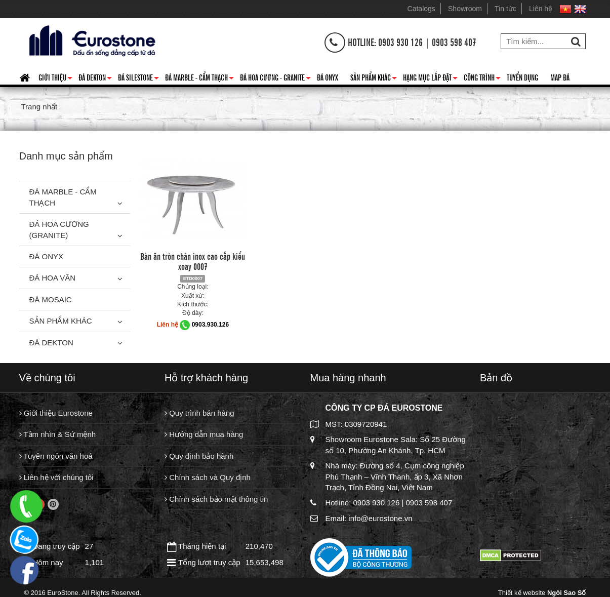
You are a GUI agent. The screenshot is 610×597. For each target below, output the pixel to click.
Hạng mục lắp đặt (430, 79)
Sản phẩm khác (373, 79)
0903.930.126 (210, 324)
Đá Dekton (95, 79)
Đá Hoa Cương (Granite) (59, 229)
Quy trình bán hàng (199, 413)
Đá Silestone (138, 79)
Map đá (560, 77)
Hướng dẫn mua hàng (204, 434)
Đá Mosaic (50, 299)
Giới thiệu (55, 79)
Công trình (482, 79)
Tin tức (505, 9)
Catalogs (421, 9)
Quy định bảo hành (199, 456)
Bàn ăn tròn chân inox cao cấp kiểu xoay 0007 (192, 261)
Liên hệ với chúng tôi (56, 477)
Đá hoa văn (52, 277)
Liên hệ (540, 9)
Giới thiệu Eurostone (56, 413)
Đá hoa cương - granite (275, 79)
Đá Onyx (327, 77)
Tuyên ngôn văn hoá (56, 456)
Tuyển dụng (522, 77)
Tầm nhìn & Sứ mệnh (57, 434)
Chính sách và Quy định (208, 477)
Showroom (465, 9)
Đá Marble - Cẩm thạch (199, 79)
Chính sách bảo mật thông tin (216, 499)
